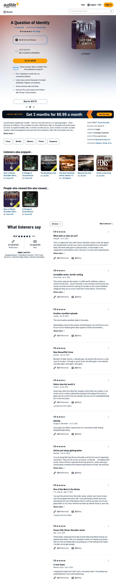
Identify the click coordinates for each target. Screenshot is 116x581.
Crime (8, 141)
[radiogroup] (30, 46)
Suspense (53, 141)
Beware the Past (84, 173)
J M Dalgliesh (66, 178)
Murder (19, 141)
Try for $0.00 (30, 61)
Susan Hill (9, 178)
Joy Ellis (46, 176)
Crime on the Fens (103, 173)
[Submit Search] (111, 11)
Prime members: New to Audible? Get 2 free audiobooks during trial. (33, 68)
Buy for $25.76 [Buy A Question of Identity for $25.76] (30, 101)
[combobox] (91, 11)
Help (83, 5)
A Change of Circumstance (27, 210)
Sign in (108, 5)
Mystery (30, 141)
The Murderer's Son (48, 173)
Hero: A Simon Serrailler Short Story (10, 175)
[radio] (30, 40)
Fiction (41, 141)
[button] (26, 107)
